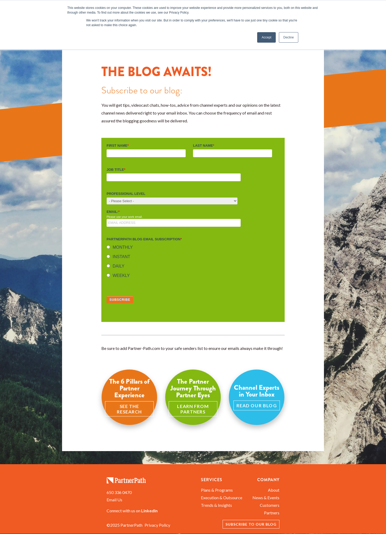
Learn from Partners (193, 409)
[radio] (192, 248)
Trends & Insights (216, 505)
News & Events (265, 497)
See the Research (129, 409)
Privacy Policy (157, 524)
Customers (269, 505)
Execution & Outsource (221, 497)
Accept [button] (266, 37)
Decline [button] (288, 37)
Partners (271, 512)
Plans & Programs (217, 489)
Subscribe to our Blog (251, 524)
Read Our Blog (256, 405)
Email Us (114, 499)
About (273, 489)
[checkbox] (192, 262)
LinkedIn (149, 511)
